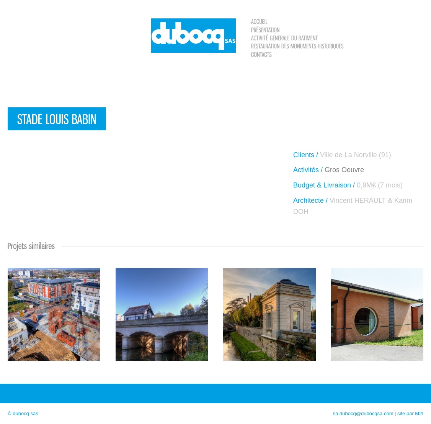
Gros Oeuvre (344, 170)
